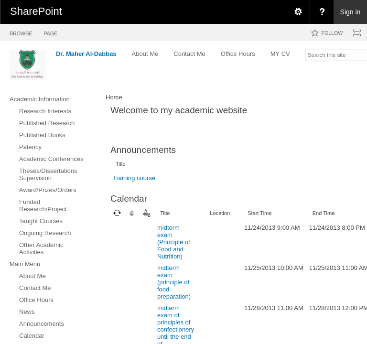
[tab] (20, 32)
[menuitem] (298, 12)
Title (120, 164)
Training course (134, 178)
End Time (324, 213)
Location (220, 213)
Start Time (259, 213)
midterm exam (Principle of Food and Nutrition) (173, 242)
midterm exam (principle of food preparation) (174, 282)
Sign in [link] (350, 12)
